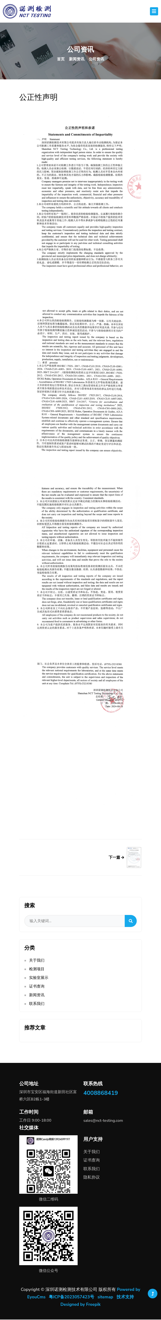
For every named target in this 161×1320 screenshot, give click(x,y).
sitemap (106, 1298)
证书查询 (36, 987)
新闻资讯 (76, 59)
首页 (61, 59)
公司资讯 (96, 59)
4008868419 (100, 1094)
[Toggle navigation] (154, 11)
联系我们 (36, 1004)
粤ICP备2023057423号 (71, 1298)
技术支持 (125, 1298)
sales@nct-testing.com (103, 1121)
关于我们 (36, 961)
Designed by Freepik (80, 1305)
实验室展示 (38, 978)
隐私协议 (91, 1178)
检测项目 (36, 970)
